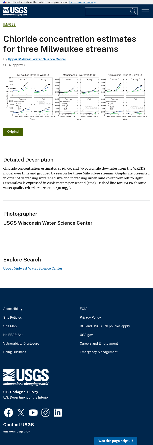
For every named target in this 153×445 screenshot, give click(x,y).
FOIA (83, 309)
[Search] (133, 11)
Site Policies (12, 317)
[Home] (15, 15)
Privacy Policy (90, 317)
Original (13, 132)
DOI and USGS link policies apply (105, 326)
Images (9, 24)
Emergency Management (99, 352)
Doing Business (14, 352)
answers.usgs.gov (16, 431)
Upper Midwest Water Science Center (37, 59)
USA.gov (86, 335)
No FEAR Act (13, 335)
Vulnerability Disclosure (21, 343)
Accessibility (13, 309)
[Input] (111, 11)
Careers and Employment (99, 343)
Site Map (10, 326)
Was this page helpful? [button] (115, 441)
